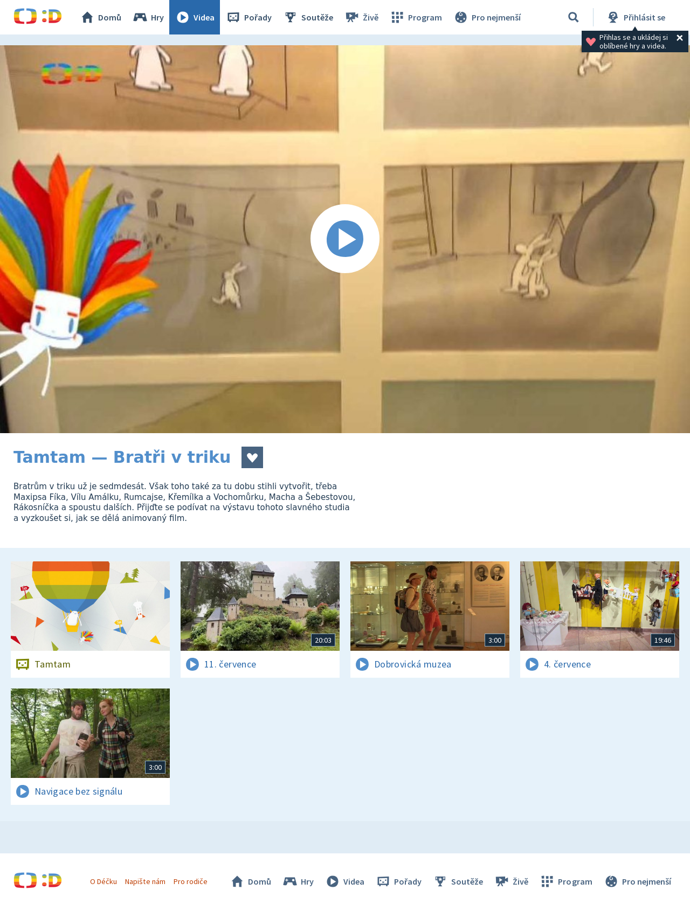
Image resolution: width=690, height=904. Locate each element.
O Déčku (103, 881)
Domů (100, 17)
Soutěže (307, 17)
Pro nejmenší (487, 17)
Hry (148, 17)
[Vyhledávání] (573, 17)
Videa (195, 17)
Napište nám (145, 881)
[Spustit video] (345, 239)
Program (415, 17)
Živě (361, 17)
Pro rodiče (191, 881)
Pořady (248, 17)
